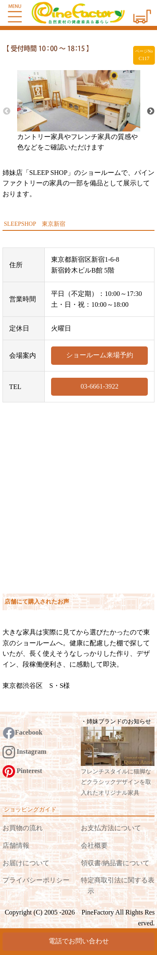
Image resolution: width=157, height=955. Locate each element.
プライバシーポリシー (36, 880)
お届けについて (26, 863)
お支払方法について (111, 827)
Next (151, 111)
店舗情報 (16, 845)
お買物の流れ (23, 827)
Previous (7, 111)
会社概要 (94, 845)
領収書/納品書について (115, 863)
